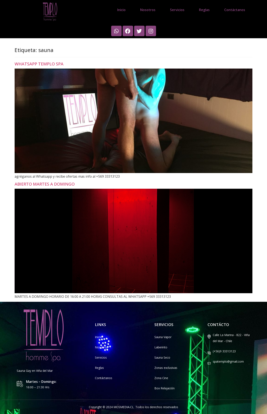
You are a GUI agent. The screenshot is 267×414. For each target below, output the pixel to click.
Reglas (204, 10)
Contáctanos (234, 10)
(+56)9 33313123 (224, 351)
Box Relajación (164, 388)
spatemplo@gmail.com (228, 361)
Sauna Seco (162, 357)
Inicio (121, 10)
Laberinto (160, 347)
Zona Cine (161, 378)
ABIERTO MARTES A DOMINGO (45, 184)
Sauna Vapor (162, 337)
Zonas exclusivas (165, 368)
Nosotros (147, 10)
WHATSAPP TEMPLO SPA (39, 64)
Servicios (177, 10)
